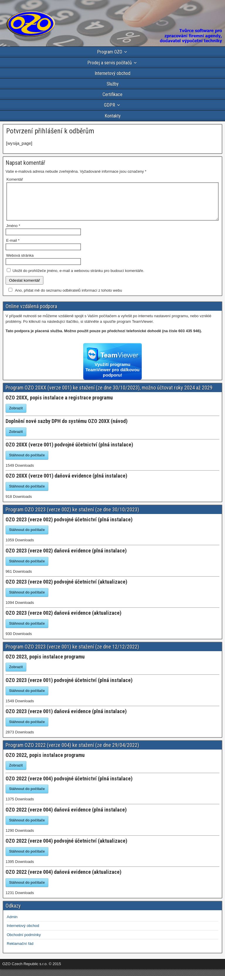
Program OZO (109, 52)
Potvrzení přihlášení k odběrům (50, 131)
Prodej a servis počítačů (109, 62)
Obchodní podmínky (24, 942)
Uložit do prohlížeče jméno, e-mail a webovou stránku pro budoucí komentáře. (78, 278)
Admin (12, 924)
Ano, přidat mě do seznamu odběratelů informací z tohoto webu (64, 297)
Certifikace (112, 94)
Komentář (14, 179)
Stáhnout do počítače (27, 462)
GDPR (109, 105)
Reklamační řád (20, 950)
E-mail (13, 247)
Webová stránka (20, 262)
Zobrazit (16, 415)
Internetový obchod (112, 73)
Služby (113, 84)
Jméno (13, 233)
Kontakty (113, 116)
